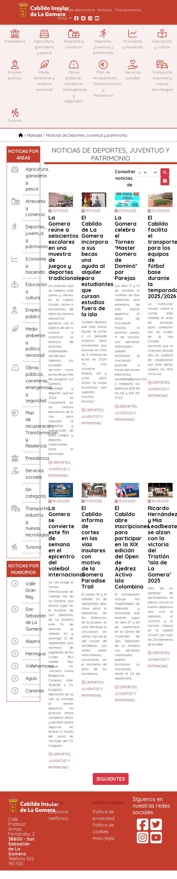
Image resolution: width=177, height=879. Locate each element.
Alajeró (31, 641)
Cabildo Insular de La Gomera (44, 10)
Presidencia (31, 458)
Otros (55, 802)
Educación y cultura (31, 291)
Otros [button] (63, 18)
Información (108, 802)
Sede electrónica (80, 9)
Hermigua (31, 653)
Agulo (31, 678)
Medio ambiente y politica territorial (31, 342)
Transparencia (128, 9)
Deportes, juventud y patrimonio (31, 236)
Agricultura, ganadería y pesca (31, 179)
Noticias (104, 9)
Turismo (31, 547)
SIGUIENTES (110, 779)
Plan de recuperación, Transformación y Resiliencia (31, 429)
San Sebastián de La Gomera (31, 619)
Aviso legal (103, 838)
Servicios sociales (31, 474)
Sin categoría (31, 493)
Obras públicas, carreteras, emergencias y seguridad (31, 384)
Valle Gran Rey (31, 590)
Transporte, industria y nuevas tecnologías (31, 522)
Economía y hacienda (31, 265)
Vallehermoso (31, 666)
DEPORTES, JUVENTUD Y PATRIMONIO (59, 469)
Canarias (31, 690)
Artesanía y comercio (31, 207)
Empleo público (31, 313)
